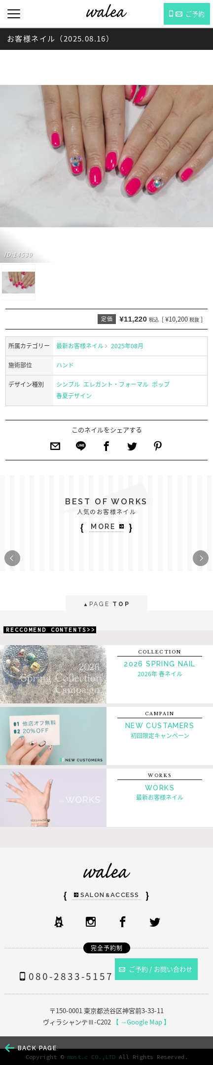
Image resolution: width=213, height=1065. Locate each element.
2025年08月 (127, 345)
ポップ (161, 384)
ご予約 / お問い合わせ (156, 969)
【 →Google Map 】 (141, 1021)
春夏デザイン (74, 395)
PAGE (106, 605)
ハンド (65, 365)
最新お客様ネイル (80, 345)
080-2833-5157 (64, 976)
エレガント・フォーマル (115, 384)
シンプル (68, 384)
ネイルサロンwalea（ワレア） (106, 10)
